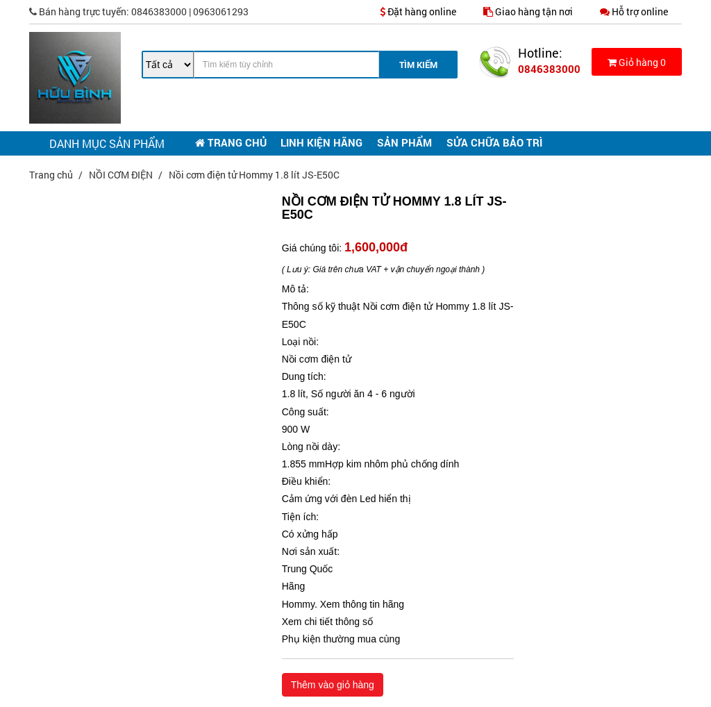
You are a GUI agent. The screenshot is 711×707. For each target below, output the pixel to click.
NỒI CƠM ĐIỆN (122, 174)
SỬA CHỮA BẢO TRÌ (494, 142)
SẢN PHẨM (404, 142)
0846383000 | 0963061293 (139, 11)
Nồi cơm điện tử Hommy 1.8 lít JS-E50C (254, 174)
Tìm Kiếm (418, 64)
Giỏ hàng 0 (637, 62)
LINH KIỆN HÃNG (321, 142)
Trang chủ (52, 174)
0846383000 (549, 69)
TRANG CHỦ (231, 142)
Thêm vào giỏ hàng (332, 684)
